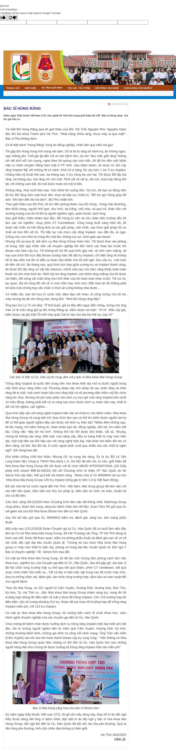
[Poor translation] (12, 17)
